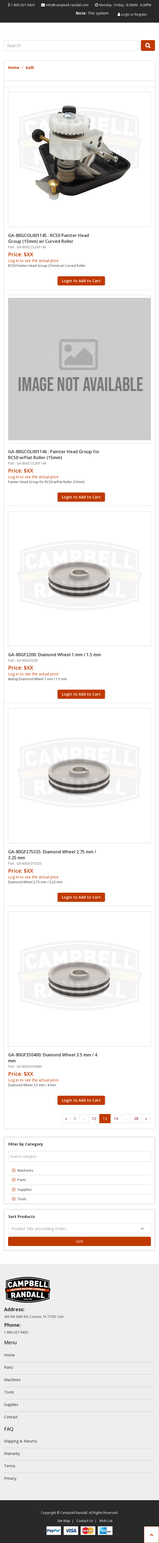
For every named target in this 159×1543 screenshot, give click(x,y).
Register (141, 14)
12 (94, 1118)
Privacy (10, 1478)
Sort (79, 1241)
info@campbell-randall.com (67, 5)
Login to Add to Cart (81, 280)
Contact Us (84, 1520)
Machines (12, 1379)
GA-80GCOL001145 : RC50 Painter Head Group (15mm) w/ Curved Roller (48, 238)
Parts (8, 1367)
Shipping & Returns (20, 1441)
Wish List (105, 1520)
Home (13, 67)
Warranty (12, 1453)
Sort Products (21, 1216)
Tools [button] (21, 1199)
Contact (11, 1416)
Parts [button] (21, 1180)
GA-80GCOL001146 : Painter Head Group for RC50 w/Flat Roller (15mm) (54, 454)
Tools (9, 1392)
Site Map (63, 1520)
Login (125, 14)
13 (105, 1118)
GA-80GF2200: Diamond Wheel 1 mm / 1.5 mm (54, 655)
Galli (30, 67)
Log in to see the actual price (33, 260)
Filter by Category (25, 1144)
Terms (9, 1465)
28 (136, 1118)
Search (148, 50)
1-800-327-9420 (23, 5)
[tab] (79, 1170)
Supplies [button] (24, 1189)
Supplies (11, 1404)
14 (116, 1118)
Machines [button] (25, 1170)
